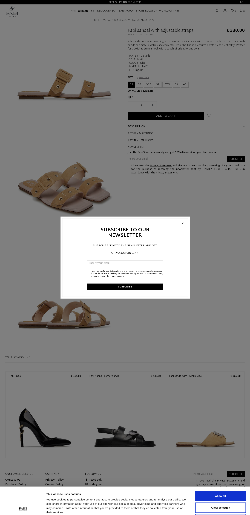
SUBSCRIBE (125, 287)
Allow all (220, 468)
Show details (185, 508)
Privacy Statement (110, 271)
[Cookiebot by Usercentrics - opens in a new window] (22, 508)
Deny (220, 491)
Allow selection (220, 480)
